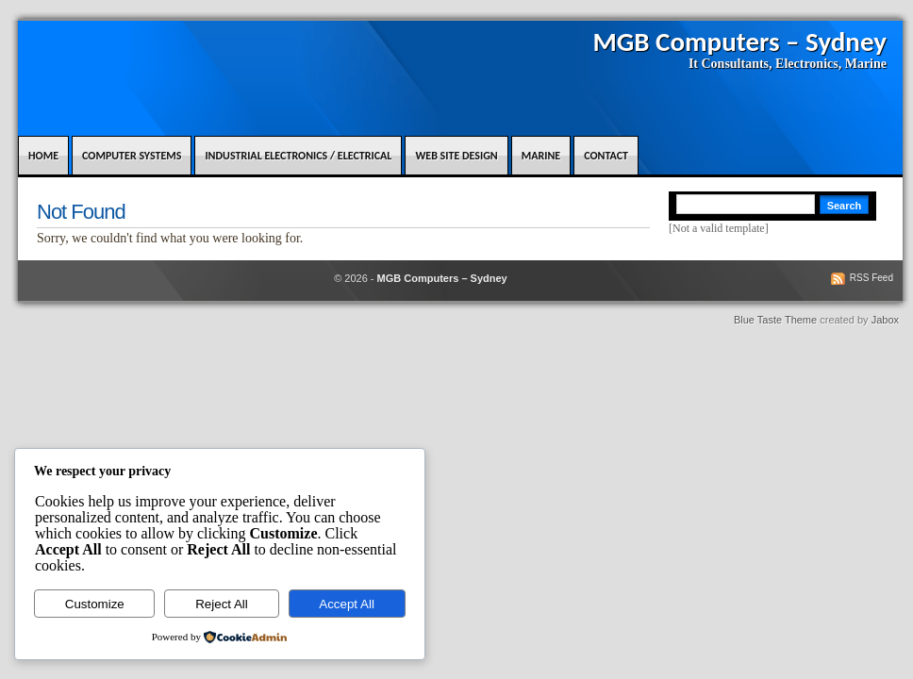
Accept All (346, 604)
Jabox (885, 319)
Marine (541, 155)
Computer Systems (131, 155)
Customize (94, 604)
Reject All (221, 604)
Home (43, 155)
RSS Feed (871, 278)
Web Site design (456, 155)
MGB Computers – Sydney (739, 41)
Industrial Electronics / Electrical (298, 155)
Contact (606, 155)
